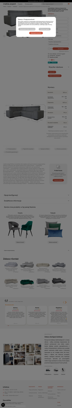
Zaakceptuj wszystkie (36, 33)
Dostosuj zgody (44, 29)
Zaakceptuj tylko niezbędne (27, 29)
